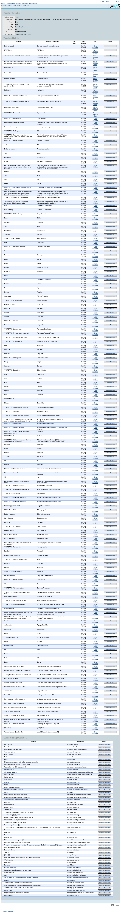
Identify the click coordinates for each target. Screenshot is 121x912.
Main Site (3, 3)
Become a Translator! (110, 46)
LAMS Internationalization (13, 3)
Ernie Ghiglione (20, 27)
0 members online (104, 1)
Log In (117, 1)
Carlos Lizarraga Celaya (95, 51)
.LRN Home (115, 905)
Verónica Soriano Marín (95, 114)
